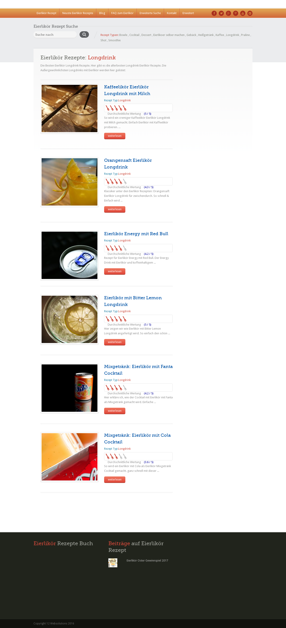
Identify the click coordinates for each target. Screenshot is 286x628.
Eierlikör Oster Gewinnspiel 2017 (147, 560)
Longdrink (232, 35)
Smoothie (114, 40)
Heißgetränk (206, 35)
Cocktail (134, 35)
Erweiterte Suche (150, 13)
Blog (102, 13)
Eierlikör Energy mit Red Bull (136, 233)
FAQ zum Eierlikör (122, 13)
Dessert (146, 35)
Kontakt (172, 13)
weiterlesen (115, 135)
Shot (103, 40)
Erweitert (188, 13)
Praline (245, 35)
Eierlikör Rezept (46, 13)
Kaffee (220, 35)
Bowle (123, 35)
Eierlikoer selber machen (169, 35)
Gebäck (191, 35)
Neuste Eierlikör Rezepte (77, 13)
